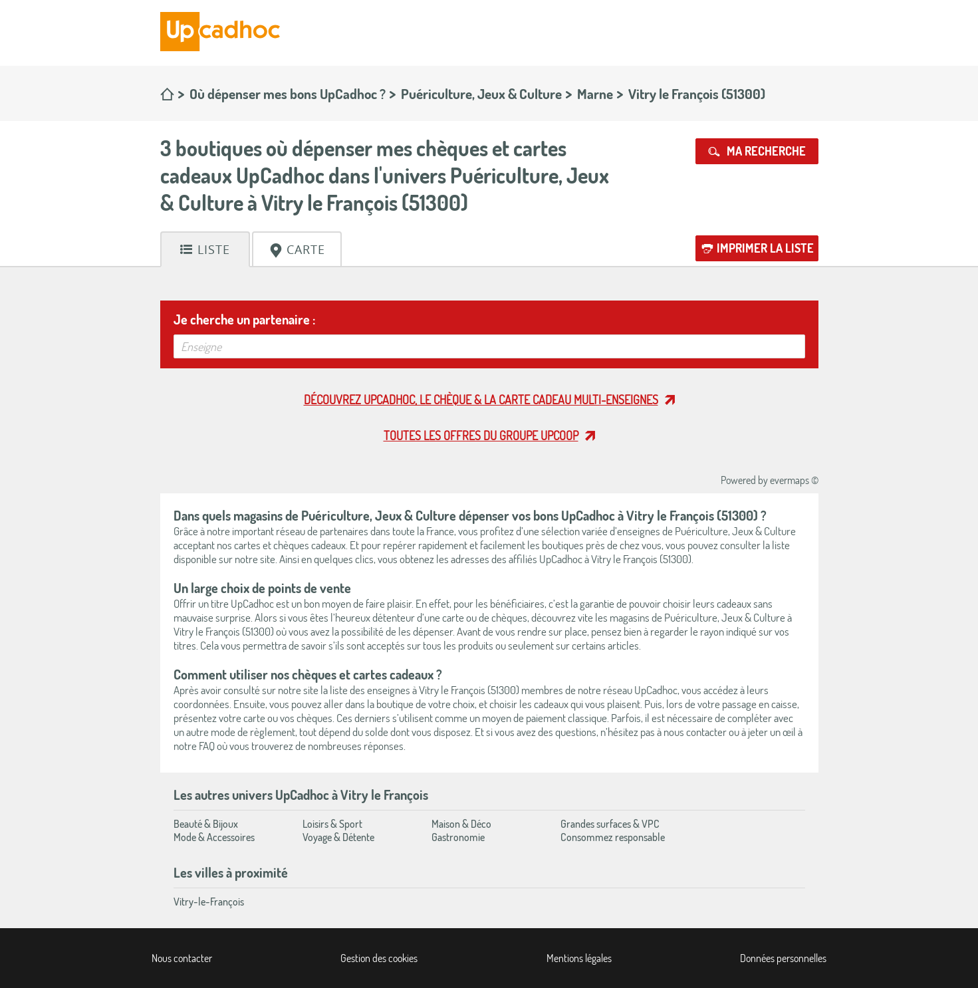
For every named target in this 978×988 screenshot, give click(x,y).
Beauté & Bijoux (206, 823)
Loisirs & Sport (332, 823)
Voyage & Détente (338, 837)
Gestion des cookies (379, 958)
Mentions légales (579, 958)
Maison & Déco (461, 823)
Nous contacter (182, 958)
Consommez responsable (612, 837)
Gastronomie (458, 837)
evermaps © (794, 480)
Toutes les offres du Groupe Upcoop (481, 435)
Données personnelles (783, 958)
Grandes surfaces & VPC (610, 823)
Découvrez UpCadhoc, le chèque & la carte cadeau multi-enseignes (481, 399)
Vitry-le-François (209, 901)
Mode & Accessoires (214, 837)
